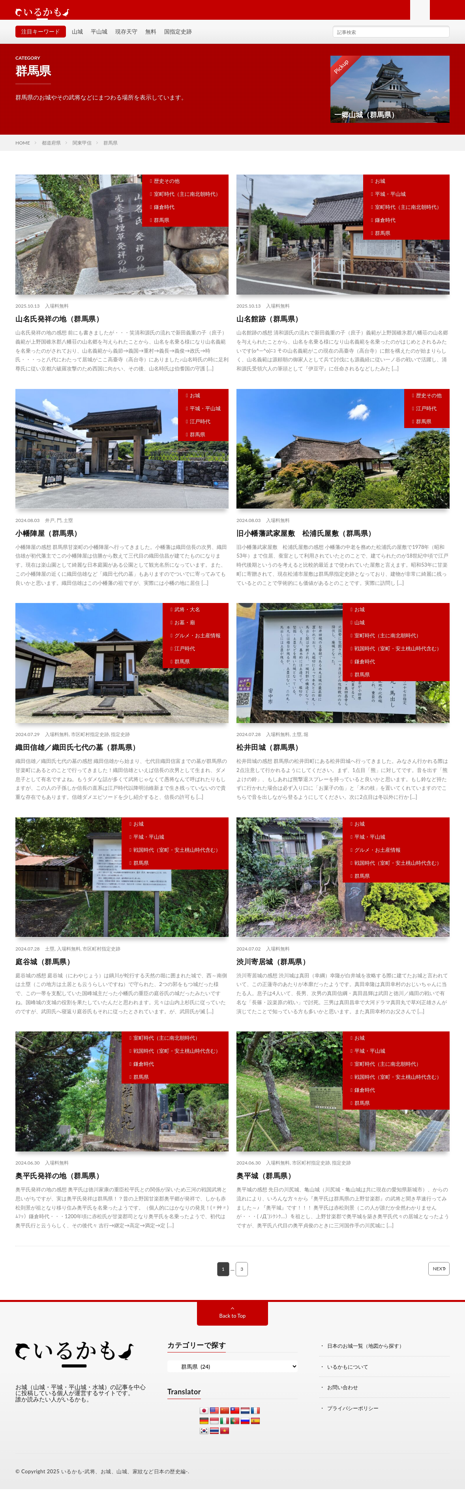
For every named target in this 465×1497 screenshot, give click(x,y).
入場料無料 (57, 314)
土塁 (68, 528)
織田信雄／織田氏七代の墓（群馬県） (77, 755)
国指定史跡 (178, 39)
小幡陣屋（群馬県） (48, 540)
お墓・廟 (184, 630)
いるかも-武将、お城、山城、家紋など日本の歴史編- (124, 1479)
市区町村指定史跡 (90, 742)
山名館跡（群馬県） (269, 326)
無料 (150, 39)
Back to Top (232, 1323)
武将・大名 (187, 617)
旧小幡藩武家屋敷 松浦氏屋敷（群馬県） (305, 540)
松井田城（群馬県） (269, 755)
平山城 (99, 39)
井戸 (49, 528)
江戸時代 (200, 429)
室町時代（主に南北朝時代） (187, 202)
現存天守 (126, 39)
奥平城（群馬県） (265, 1183)
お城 (380, 189)
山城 (77, 39)
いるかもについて (349, 1374)
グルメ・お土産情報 (197, 643)
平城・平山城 (390, 202)
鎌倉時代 (164, 215)
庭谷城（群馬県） (44, 969)
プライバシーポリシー (354, 1415)
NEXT (426, 1277)
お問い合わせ (343, 1395)
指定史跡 (120, 742)
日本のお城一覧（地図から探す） (368, 1353)
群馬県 (161, 228)
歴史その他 (167, 189)
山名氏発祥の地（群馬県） (59, 326)
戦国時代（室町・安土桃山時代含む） (398, 656)
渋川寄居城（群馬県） (272, 969)
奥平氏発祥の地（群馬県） (59, 1183)
